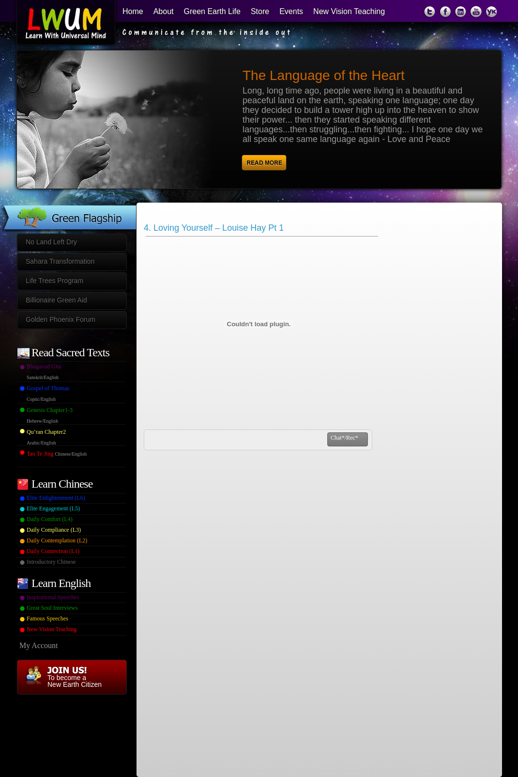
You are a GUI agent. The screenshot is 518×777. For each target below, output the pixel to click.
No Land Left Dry (51, 242)
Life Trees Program (54, 281)
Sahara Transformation (60, 261)
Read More (283, 158)
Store (260, 11)
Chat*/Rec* (344, 437)
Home (132, 11)
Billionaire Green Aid (56, 300)
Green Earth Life (212, 11)
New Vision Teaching (349, 11)
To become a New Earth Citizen (74, 681)
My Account (38, 645)
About (163, 11)
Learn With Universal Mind (60, 24)
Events (291, 11)
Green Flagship (68, 209)
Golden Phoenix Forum (60, 319)
